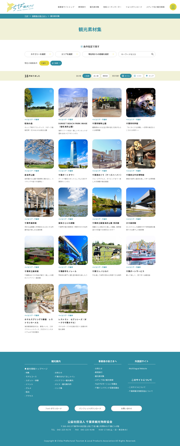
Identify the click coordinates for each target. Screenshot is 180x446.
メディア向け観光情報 (155, 7)
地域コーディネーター (112, 7)
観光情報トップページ (37, 368)
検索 (152, 54)
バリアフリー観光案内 (64, 380)
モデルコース (31, 376)
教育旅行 (82, 7)
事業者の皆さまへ (39, 16)
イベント (29, 384)
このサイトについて (137, 387)
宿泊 (27, 391)
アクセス (29, 395)
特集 (27, 372)
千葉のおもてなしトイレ (65, 376)
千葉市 (43, 63)
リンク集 (58, 388)
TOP (26, 16)
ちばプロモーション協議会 (106, 383)
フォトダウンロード (134, 7)
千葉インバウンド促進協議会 (107, 387)
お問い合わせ (126, 408)
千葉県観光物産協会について (141, 391)
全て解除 (55, 63)
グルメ (28, 388)
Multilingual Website (138, 368)
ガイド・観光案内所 (63, 384)
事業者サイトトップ (66, 7)
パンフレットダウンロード (90, 408)
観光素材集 (94, 7)
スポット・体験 (32, 380)
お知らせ (58, 372)
